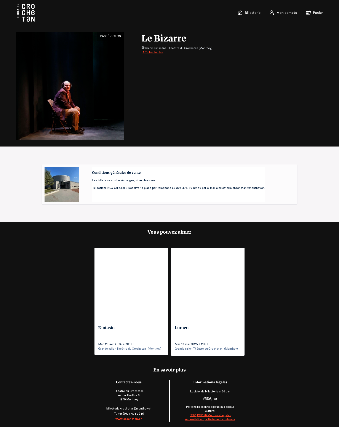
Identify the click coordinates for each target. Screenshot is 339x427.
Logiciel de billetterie (203, 390)
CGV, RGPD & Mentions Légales (209, 414)
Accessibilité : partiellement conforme (209, 418)
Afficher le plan (152, 52)
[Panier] (314, 12)
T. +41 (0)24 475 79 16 (129, 412)
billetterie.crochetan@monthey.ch (129, 407)
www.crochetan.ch (129, 417)
